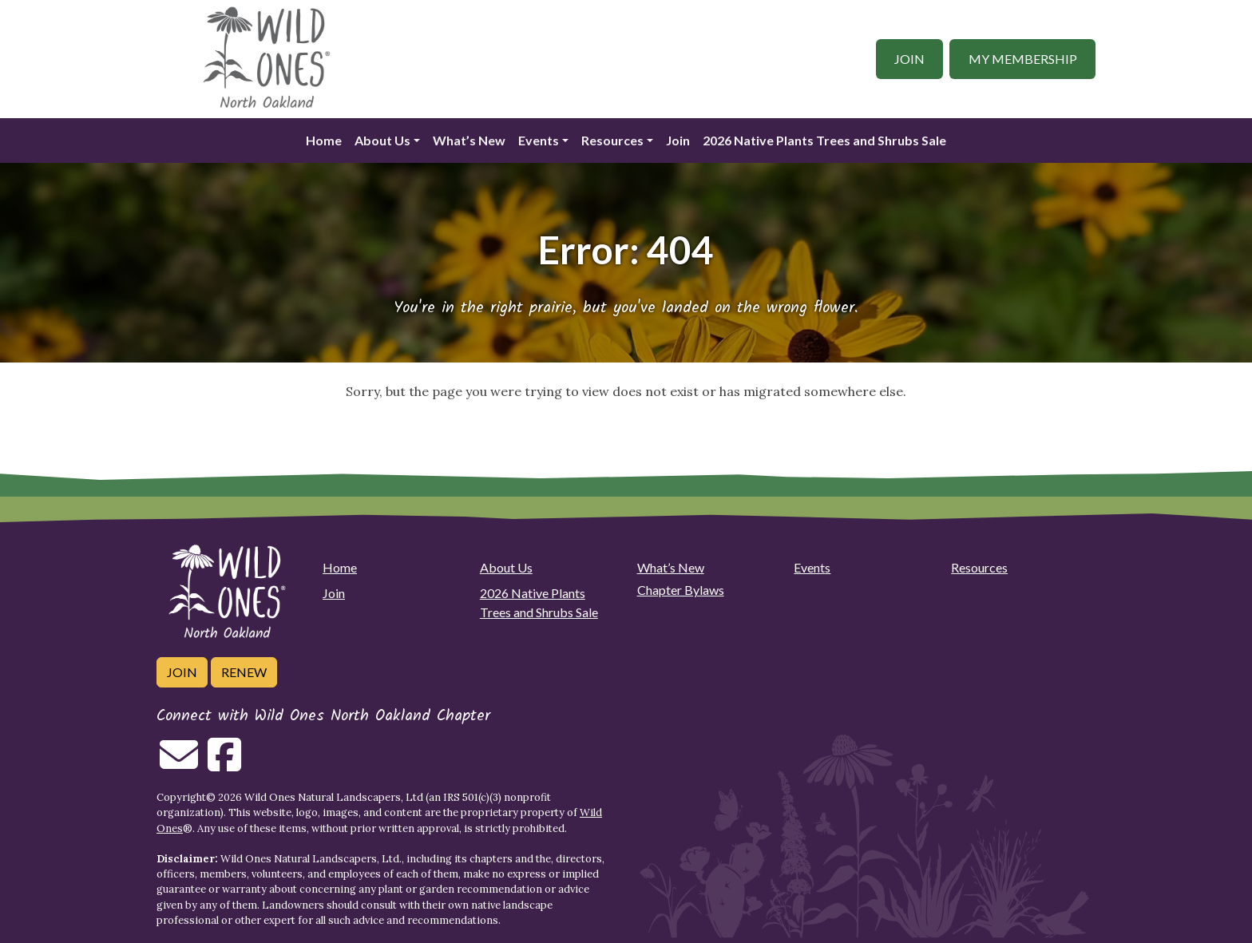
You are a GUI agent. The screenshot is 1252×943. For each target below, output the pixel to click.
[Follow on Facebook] (224, 764)
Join (909, 58)
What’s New (469, 140)
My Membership (1023, 58)
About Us (382, 140)
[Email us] (178, 764)
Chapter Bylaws (680, 589)
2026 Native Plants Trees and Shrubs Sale (824, 140)
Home (324, 140)
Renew (244, 672)
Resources (612, 140)
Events (538, 140)
